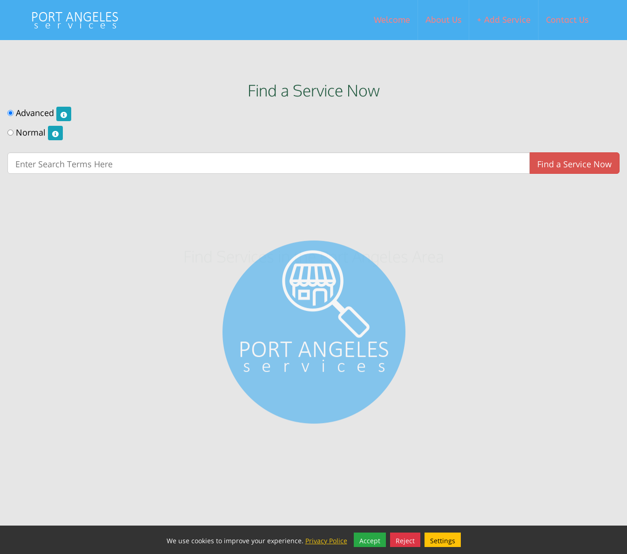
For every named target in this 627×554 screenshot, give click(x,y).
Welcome (392, 20)
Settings (442, 540)
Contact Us (567, 20)
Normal (35, 133)
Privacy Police (326, 540)
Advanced (39, 113)
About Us (443, 20)
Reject (405, 540)
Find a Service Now (574, 162)
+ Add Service (504, 20)
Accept (369, 540)
